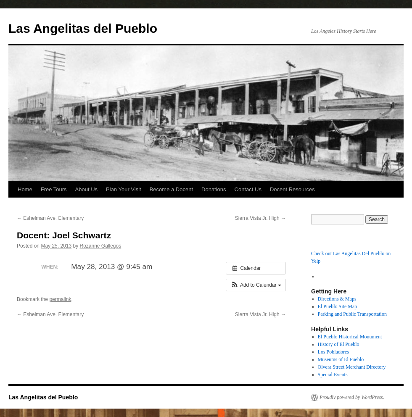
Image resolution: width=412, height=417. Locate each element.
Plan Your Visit (123, 189)
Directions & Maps (337, 299)
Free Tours (54, 189)
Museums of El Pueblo (341, 359)
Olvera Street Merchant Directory (352, 367)
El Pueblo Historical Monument (350, 337)
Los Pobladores (333, 352)
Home (25, 189)
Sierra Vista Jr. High (260, 218)
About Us (86, 189)
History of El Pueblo (338, 344)
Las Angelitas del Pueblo (82, 28)
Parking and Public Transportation (352, 314)
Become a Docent (171, 189)
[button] (255, 285)
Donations (213, 189)
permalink (60, 299)
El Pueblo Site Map (337, 306)
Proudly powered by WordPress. (352, 397)
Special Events (333, 374)
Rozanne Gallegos (100, 246)
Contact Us (248, 189)
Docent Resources (292, 189)
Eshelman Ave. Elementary (50, 218)
